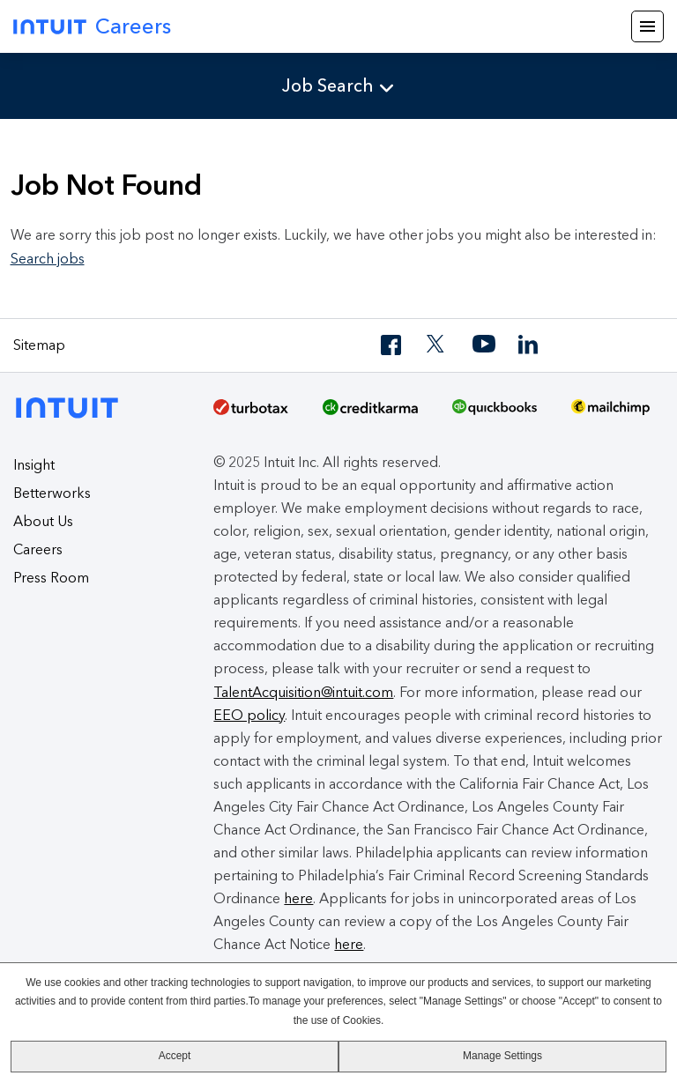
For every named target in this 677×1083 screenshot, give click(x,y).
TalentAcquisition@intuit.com (303, 692)
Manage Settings (502, 1056)
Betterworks (52, 493)
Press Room (51, 577)
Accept (175, 1056)
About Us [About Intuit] (43, 521)
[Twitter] (438, 345)
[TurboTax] (250, 413)
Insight (34, 464)
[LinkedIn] (529, 345)
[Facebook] (392, 345)
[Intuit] (71, 405)
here (298, 898)
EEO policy (249, 715)
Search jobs (48, 258)
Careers (38, 549)
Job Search (328, 85)
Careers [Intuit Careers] (92, 26)
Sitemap (39, 345)
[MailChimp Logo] (610, 413)
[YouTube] (483, 345)
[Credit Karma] (370, 413)
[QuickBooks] (494, 413)
